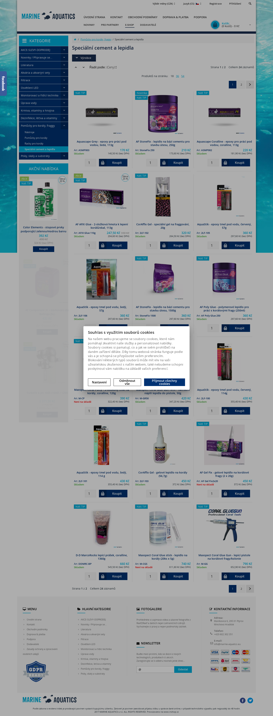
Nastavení (99, 382)
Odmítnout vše (127, 382)
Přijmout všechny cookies (164, 382)
